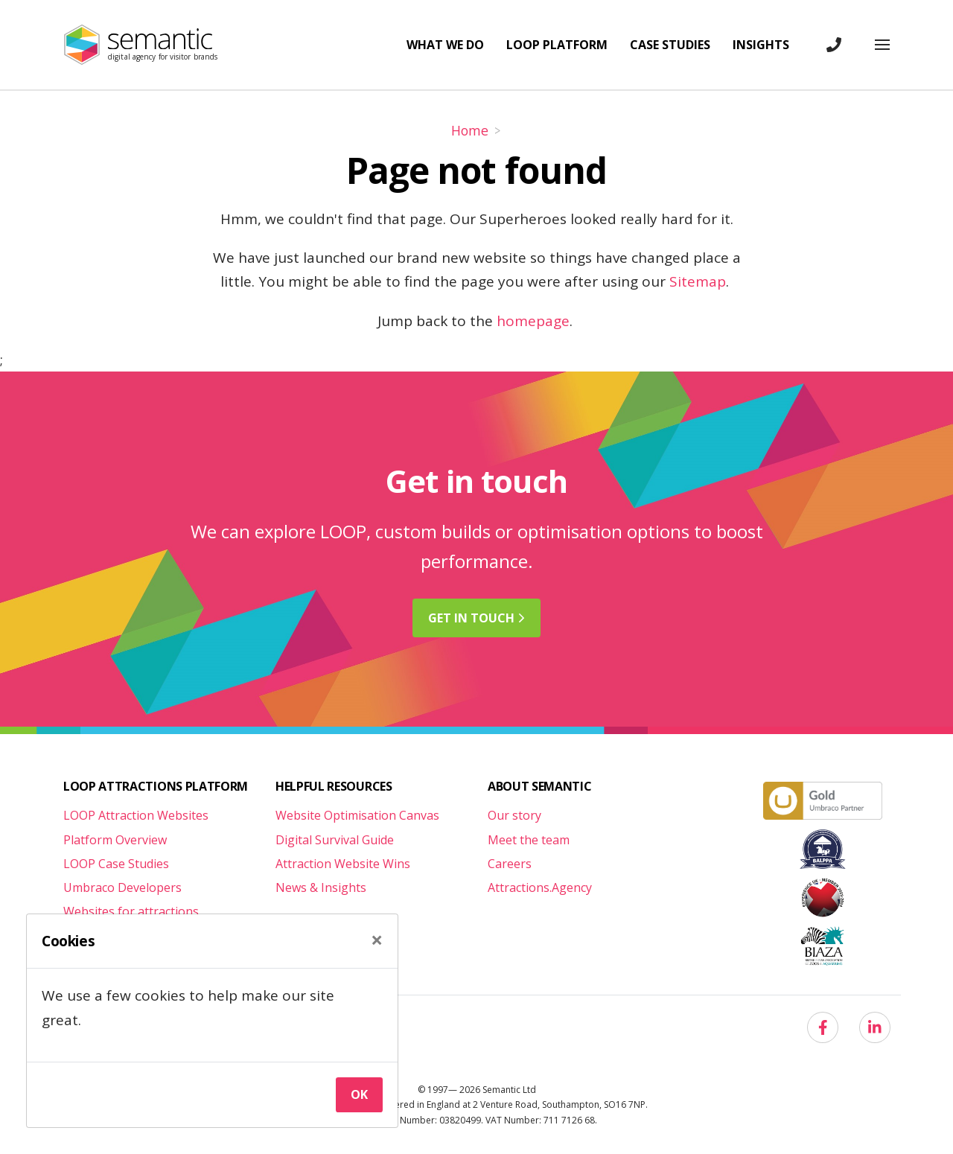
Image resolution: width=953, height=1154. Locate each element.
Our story (514, 815)
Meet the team (529, 840)
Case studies (670, 44)
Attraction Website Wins (342, 863)
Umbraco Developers (122, 887)
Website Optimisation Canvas (357, 815)
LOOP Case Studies (116, 863)
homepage (533, 321)
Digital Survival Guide (334, 840)
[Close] (377, 940)
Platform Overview (115, 840)
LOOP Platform (557, 44)
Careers (510, 863)
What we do (445, 44)
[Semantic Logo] (136, 44)
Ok (359, 1094)
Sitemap (697, 281)
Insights (761, 44)
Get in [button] (476, 618)
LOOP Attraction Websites (135, 815)
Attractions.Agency (540, 887)
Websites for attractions (131, 911)
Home (469, 130)
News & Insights (320, 887)
